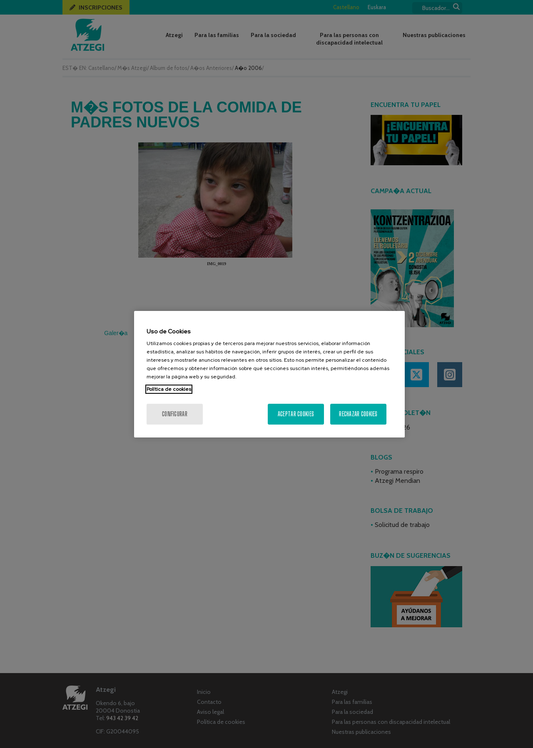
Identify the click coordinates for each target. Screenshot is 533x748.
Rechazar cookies (358, 413)
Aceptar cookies (296, 413)
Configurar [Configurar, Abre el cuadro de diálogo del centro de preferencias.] (174, 413)
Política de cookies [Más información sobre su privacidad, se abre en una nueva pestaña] (169, 389)
